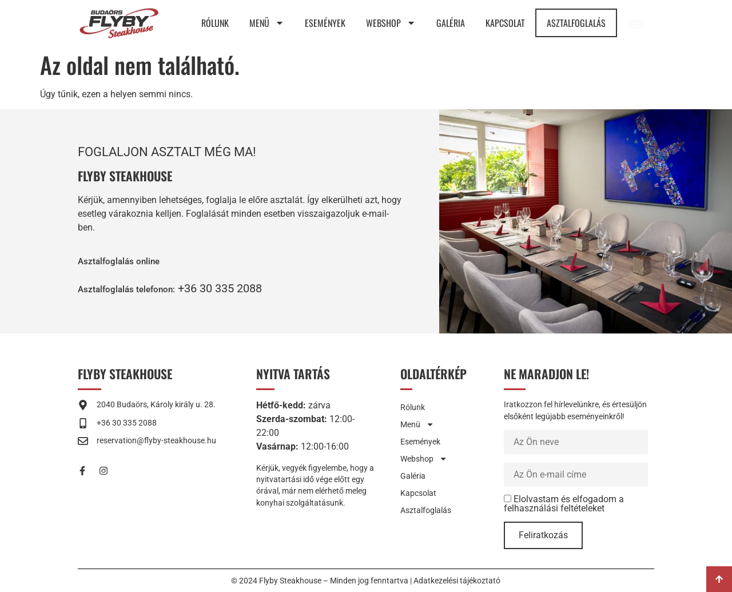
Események (325, 23)
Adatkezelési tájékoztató (456, 580)
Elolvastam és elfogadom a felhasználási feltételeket (564, 504)
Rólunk (215, 23)
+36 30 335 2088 (248, 288)
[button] (141, 288)
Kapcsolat (505, 23)
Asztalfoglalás (576, 23)
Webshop (391, 23)
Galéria (450, 23)
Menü (266, 23)
